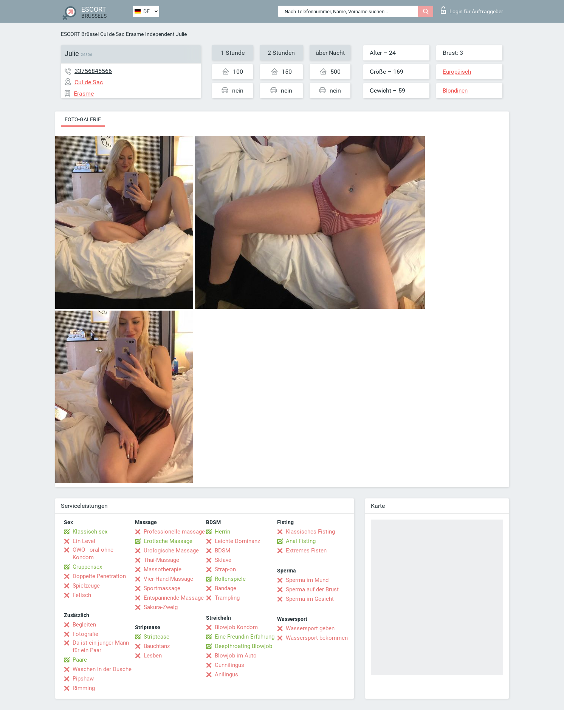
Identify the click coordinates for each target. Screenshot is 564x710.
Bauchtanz (157, 646)
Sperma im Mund (307, 580)
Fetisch (82, 595)
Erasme (135, 34)
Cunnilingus (229, 665)
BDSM (222, 550)
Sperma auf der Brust (312, 589)
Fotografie (85, 634)
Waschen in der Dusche (102, 669)
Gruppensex (87, 566)
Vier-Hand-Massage (168, 578)
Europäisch (457, 71)
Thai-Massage (161, 560)
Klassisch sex (90, 531)
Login (472, 10)
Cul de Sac (112, 34)
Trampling (227, 597)
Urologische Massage (171, 550)
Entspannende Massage (174, 597)
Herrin (222, 531)
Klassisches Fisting (310, 531)
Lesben (153, 655)
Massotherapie (162, 569)
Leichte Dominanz (237, 541)
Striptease (156, 636)
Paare (80, 659)
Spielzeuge (86, 585)
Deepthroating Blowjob (243, 646)
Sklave (223, 560)
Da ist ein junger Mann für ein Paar (101, 646)
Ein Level (84, 541)
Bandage (225, 588)
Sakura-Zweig (161, 607)
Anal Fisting (301, 541)
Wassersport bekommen (317, 637)
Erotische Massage (168, 541)
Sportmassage (162, 588)
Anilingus (226, 674)
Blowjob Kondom (236, 627)
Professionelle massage (174, 531)
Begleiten (84, 624)
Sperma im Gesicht (310, 599)
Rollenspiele (230, 578)
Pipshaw (83, 678)
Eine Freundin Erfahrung (244, 636)
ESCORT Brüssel (80, 34)
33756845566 (93, 70)
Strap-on (225, 569)
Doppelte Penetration (99, 576)
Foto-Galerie (83, 119)
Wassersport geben (310, 628)
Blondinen (455, 90)
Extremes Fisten (306, 550)
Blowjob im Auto (236, 655)
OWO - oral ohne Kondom (93, 553)
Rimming (84, 688)
